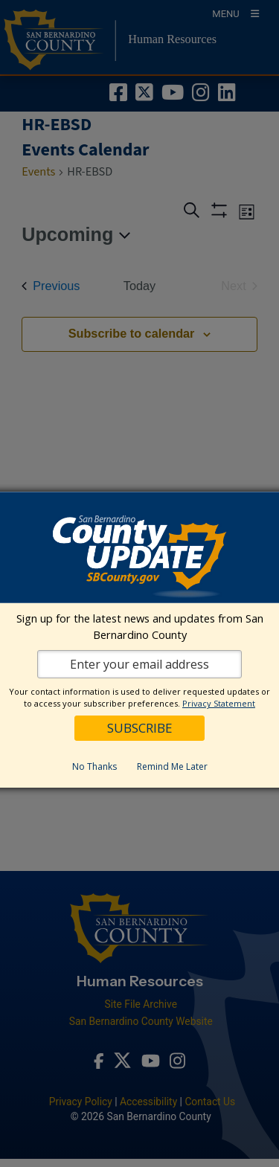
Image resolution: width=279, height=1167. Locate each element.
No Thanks (94, 766)
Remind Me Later (172, 766)
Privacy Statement (218, 703)
